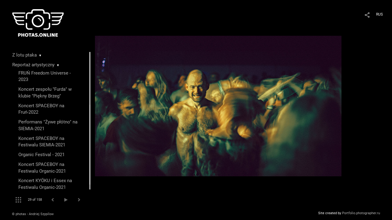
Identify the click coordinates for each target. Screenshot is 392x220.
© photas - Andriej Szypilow (33, 214)
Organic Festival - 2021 (41, 154)
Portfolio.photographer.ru (361, 213)
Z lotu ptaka (24, 55)
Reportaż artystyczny (33, 65)
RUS (379, 14)
